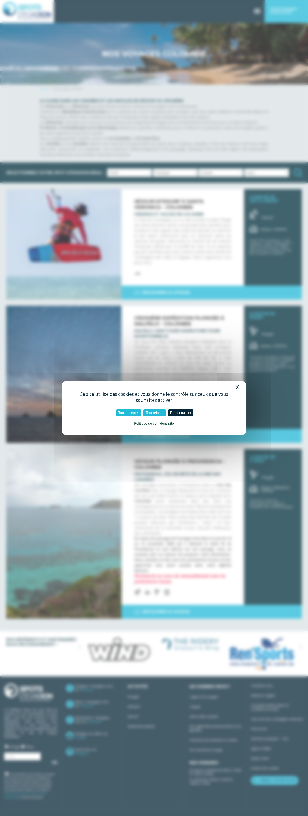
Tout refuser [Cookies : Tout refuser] (154, 413)
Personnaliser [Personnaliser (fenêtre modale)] (180, 413)
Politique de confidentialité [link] (154, 423)
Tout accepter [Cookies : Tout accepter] (128, 413)
